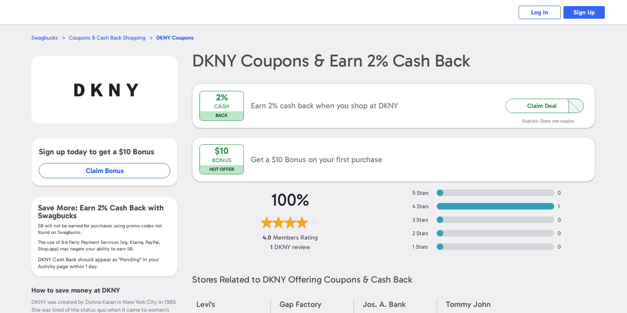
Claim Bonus (105, 170)
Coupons (176, 37)
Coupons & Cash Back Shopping (107, 37)
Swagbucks (44, 37)
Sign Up (583, 12)
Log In (537, 12)
